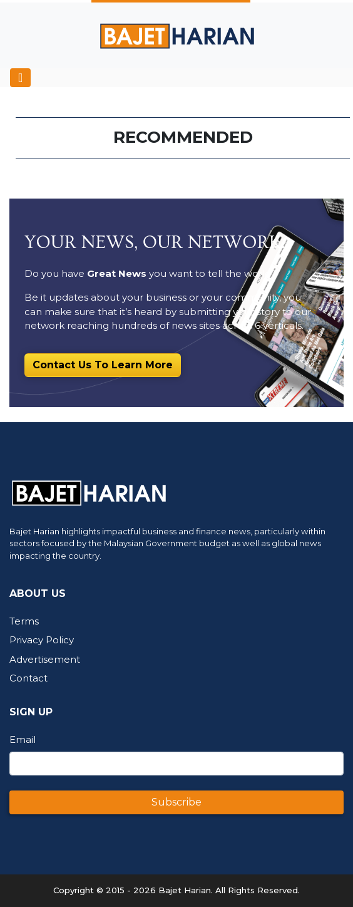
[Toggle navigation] (20, 77)
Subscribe (176, 802)
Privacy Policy (41, 640)
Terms (24, 621)
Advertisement (44, 659)
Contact (28, 678)
